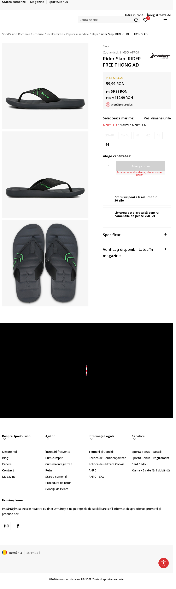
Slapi (95, 34)
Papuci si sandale (77, 34)
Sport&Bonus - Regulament (150, 458)
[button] (109, 19)
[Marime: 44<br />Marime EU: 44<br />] (107, 144)
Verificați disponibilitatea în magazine (135, 252)
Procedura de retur (58, 483)
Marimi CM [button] (139, 125)
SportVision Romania (16, 34)
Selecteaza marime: (118, 118)
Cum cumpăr (54, 458)
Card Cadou (139, 464)
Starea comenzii (56, 476)
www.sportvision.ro (68, 579)
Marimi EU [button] (110, 125)
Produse (38, 34)
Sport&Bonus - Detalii (147, 452)
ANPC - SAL (96, 476)
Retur (49, 470)
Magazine (9, 476)
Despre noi (9, 452)
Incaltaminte (55, 34)
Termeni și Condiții (101, 452)
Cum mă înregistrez (58, 464)
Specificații (135, 234)
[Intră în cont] (145, 20)
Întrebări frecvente (57, 452)
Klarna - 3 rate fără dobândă (151, 470)
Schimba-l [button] (33, 552)
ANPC (92, 470)
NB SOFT (86, 579)
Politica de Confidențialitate (107, 458)
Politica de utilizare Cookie (106, 464)
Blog (5, 458)
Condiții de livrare (56, 489)
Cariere (7, 464)
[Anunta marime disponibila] (109, 135)
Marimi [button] (124, 125)
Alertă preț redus (122, 104)
